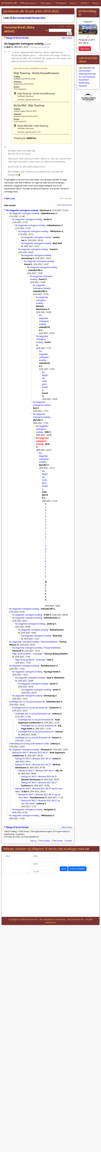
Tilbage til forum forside (17, 38)
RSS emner (58, 841)
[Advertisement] (51, 897)
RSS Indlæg (45, 841)
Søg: (46, 30)
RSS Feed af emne (65, 205)
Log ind (61, 26)
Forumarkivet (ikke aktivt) (19, 29)
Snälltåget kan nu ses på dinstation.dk (27, 701)
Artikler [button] (84, 3)
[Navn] (44, 863)
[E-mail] (44, 871)
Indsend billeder (77, 868)
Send (63, 868)
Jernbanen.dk (9, 2)
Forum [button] (72, 3)
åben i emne (67, 38)
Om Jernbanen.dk (75, 919)
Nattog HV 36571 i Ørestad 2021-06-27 (30, 752)
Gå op (33, 841)
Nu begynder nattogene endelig (22, 210)
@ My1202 (46, 47)
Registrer (69, 26)
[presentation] (78, 858)
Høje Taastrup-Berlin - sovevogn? (27, 653)
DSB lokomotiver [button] (28, 3)
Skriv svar (10, 198)
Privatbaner (61, 3)
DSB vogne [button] (46, 3)
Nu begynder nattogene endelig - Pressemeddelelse (33, 641)
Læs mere (84, 48)
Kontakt (68, 841)
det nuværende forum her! (29, 17)
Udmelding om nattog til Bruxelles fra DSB (29, 743)
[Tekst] (16, 863)
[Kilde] (44, 856)
